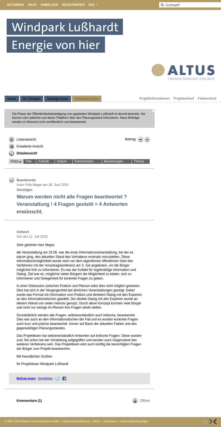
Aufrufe (43, 161)
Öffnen (141, 400)
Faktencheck (207, 98)
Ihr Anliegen (31, 99)
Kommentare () (29, 401)
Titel (28, 161)
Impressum (110, 421)
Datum (62, 161)
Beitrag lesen (26, 378)
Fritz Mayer (33, 185)
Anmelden (49, 4)
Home (11, 99)
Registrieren (73, 4)
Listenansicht (22, 139)
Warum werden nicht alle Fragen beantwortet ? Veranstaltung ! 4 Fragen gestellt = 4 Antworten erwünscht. (72, 204)
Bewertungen (113, 161)
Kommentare (84, 161)
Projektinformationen (155, 98)
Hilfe (32, 4)
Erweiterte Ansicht (26, 146)
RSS (91, 4)
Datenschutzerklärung (76, 421)
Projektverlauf (184, 98)
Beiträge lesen (57, 99)
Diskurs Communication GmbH (40, 421)
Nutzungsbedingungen (134, 421)
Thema (139, 161)
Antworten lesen (87, 99)
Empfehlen (45, 378)
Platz (16, 161)
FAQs (96, 421)
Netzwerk (15, 4)
